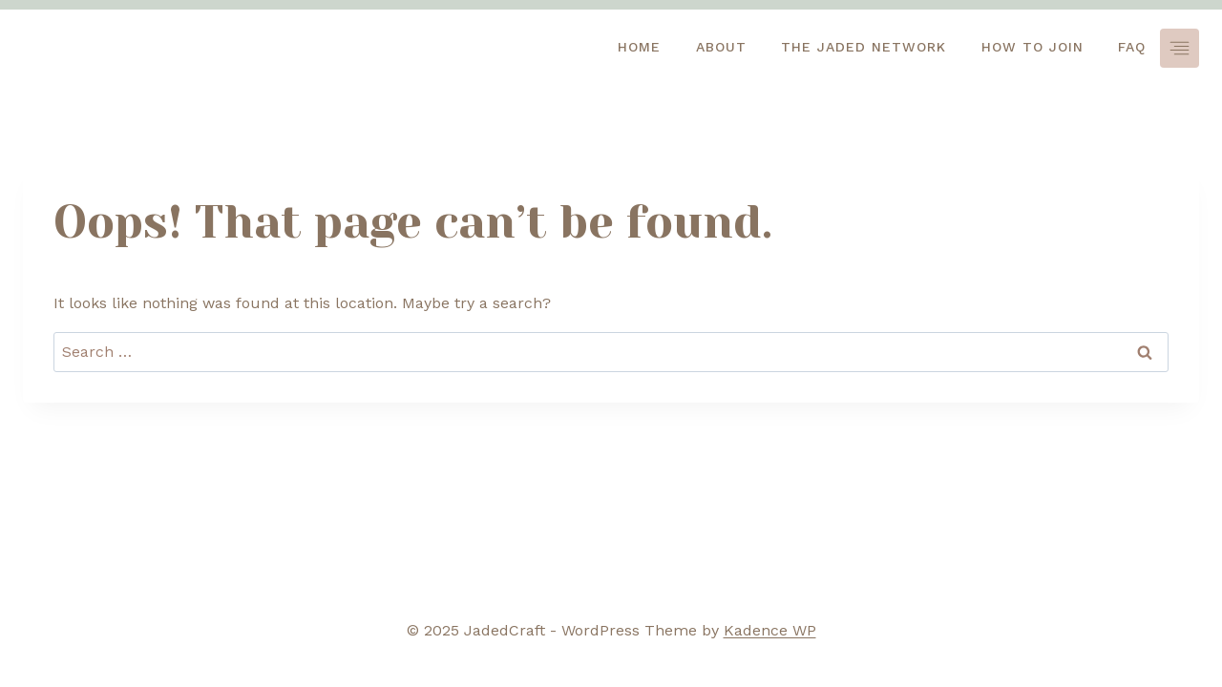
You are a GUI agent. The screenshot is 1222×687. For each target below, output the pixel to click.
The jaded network (863, 46)
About (721, 46)
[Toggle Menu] (1179, 48)
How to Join (1032, 46)
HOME (639, 46)
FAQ (1132, 46)
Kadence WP (770, 630)
